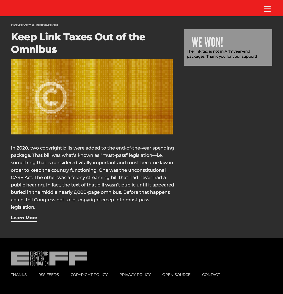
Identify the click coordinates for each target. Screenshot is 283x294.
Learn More (24, 217)
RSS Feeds (48, 275)
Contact (211, 275)
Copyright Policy (88, 275)
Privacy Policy (135, 275)
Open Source (176, 275)
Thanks (19, 275)
